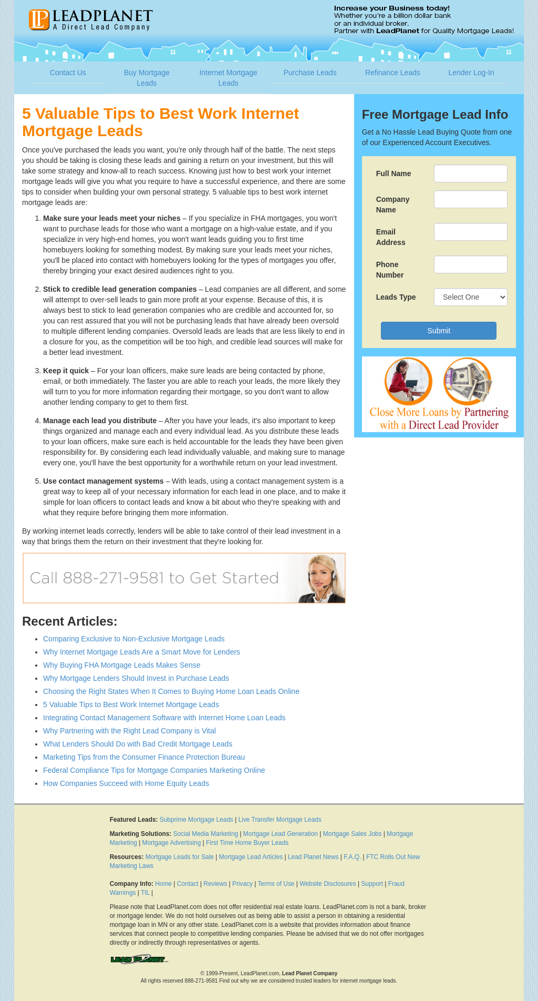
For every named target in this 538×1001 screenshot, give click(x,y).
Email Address (391, 237)
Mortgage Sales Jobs (352, 833)
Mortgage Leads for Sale (180, 857)
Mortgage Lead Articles (251, 857)
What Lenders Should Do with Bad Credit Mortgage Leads (137, 744)
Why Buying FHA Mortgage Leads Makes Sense (122, 665)
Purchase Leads (309, 72)
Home (163, 883)
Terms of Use (275, 883)
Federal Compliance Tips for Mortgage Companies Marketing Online (154, 770)
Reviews (215, 883)
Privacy (242, 883)
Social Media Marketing (206, 833)
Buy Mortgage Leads (147, 77)
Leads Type (396, 297)
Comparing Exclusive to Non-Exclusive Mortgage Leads (134, 639)
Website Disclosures (327, 883)
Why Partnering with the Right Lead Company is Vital (129, 731)
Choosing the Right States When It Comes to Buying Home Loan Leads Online (171, 691)
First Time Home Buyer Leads (247, 842)
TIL (145, 892)
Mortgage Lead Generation (280, 833)
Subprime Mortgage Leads (196, 819)
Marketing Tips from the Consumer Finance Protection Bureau (144, 757)
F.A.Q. (352, 857)
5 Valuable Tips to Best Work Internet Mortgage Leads (131, 704)
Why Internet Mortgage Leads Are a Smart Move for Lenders (141, 652)
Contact (188, 883)
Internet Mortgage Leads (228, 77)
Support (372, 883)
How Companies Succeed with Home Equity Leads (126, 783)
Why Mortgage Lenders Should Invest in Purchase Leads (136, 678)
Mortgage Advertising (171, 842)
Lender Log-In (471, 72)
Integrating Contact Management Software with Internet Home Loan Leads (164, 717)
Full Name (393, 173)
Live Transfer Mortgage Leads (280, 819)
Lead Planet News (313, 857)
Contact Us (68, 72)
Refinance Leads (392, 72)
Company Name (393, 204)
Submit (439, 330)
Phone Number (390, 269)
